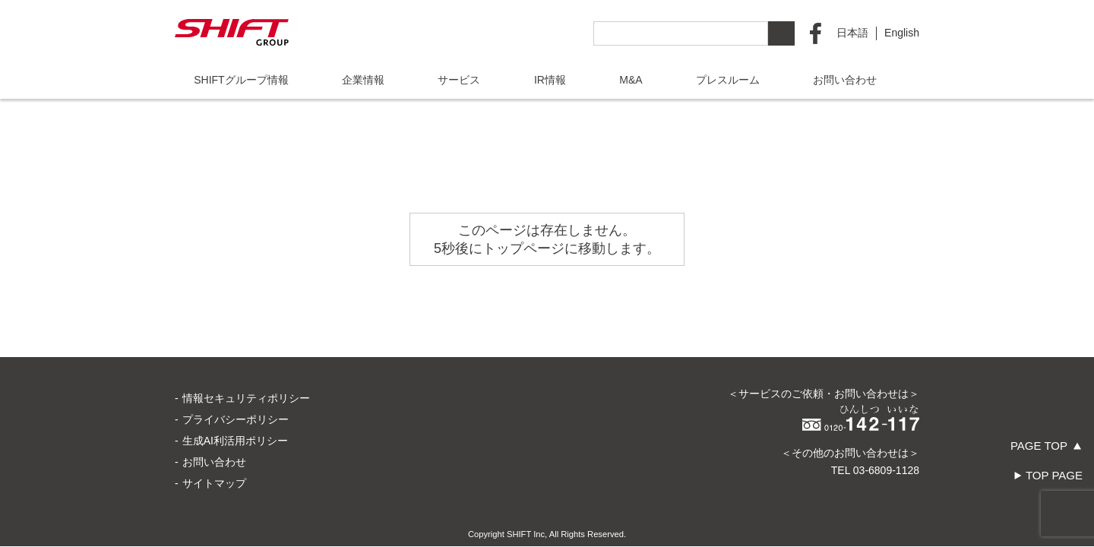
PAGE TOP (1038, 445)
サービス (459, 80)
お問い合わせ (845, 80)
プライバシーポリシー (235, 366)
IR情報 (550, 80)
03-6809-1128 (886, 417)
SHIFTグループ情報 (241, 80)
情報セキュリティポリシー (246, 345)
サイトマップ (214, 430)
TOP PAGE (1054, 475)
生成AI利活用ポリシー (235, 387)
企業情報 (363, 80)
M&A (630, 80)
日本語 (852, 33)
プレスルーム (728, 80)
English (901, 33)
